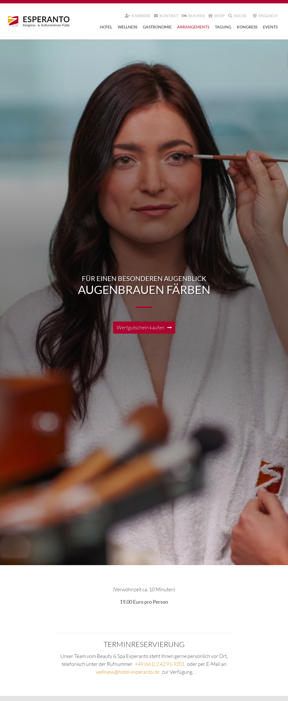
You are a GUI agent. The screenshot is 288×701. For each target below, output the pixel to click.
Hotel (106, 26)
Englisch (265, 15)
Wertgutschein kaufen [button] (141, 327)
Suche (237, 15)
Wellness (127, 26)
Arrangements (193, 26)
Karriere (137, 15)
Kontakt (166, 15)
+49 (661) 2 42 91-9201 (160, 664)
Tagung (223, 26)
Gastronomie (157, 26)
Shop (216, 15)
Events (270, 26)
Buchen (193, 15)
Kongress (247, 26)
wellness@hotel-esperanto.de (127, 672)
